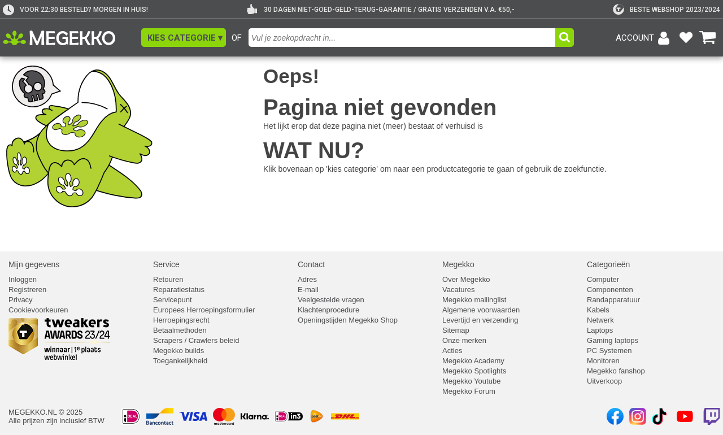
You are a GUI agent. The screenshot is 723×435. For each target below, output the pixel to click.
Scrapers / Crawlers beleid (196, 340)
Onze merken (464, 340)
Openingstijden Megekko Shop (348, 320)
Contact (311, 264)
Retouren (168, 279)
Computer (603, 279)
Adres (307, 279)
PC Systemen (609, 350)
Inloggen (22, 279)
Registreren (27, 289)
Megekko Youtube (471, 381)
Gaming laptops (612, 340)
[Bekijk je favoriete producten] (685, 37)
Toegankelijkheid (180, 360)
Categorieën (608, 264)
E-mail (308, 289)
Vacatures (458, 289)
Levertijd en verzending (480, 320)
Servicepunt (172, 299)
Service (166, 264)
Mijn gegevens (33, 264)
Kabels (598, 310)
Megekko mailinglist (474, 299)
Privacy (20, 299)
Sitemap (455, 330)
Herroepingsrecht (181, 320)
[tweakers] (666, 9)
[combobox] (403, 37)
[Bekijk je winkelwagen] (707, 37)
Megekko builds (178, 350)
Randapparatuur (613, 299)
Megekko (458, 264)
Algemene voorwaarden (481, 310)
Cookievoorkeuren (38, 310)
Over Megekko (466, 279)
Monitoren (603, 360)
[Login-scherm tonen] (644, 37)
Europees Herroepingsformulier (204, 310)
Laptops (600, 330)
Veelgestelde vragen (331, 299)
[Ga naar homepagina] (72, 38)
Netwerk (600, 320)
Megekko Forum (468, 391)
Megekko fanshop (616, 371)
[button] (183, 37)
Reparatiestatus (178, 289)
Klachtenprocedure (328, 310)
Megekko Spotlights (474, 371)
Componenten (610, 289)
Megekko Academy (473, 360)
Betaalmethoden (180, 330)
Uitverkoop (604, 381)
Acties (452, 350)
